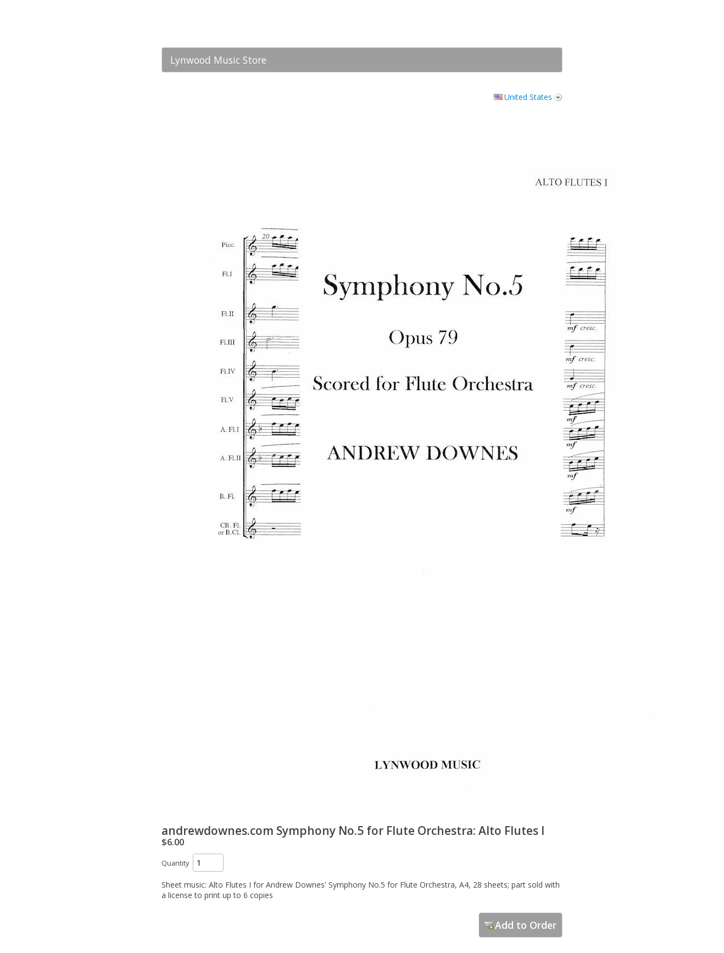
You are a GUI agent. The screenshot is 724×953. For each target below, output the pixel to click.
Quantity (175, 863)
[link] (532, 24)
